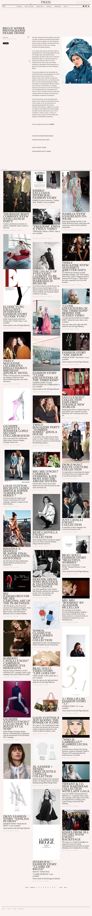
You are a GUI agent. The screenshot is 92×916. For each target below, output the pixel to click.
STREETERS (57, 6)
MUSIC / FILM (39, 6)
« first (26, 887)
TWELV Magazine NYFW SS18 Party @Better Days (75, 266)
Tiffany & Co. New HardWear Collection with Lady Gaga (75, 787)
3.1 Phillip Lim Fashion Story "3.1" (74, 701)
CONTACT (9, 908)
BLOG (65, 6)
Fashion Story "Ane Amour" (74, 353)
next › (61, 887)
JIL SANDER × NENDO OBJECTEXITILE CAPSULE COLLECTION (44, 771)
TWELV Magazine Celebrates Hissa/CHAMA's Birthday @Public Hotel (15, 367)
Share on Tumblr (24, 43)
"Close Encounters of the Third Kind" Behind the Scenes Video (75, 310)
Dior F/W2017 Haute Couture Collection (75, 467)
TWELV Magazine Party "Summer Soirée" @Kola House (46, 429)
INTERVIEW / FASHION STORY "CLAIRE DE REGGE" (45, 865)
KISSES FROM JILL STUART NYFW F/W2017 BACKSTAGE (75, 836)
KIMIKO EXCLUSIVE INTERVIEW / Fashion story (45, 194)
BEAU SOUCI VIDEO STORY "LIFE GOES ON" (44, 671)
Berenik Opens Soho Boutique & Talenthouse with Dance (45, 583)
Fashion (5, 37)
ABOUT (3, 908)
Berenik (38, 591)
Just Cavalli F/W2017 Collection (72, 522)
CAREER (14, 908)
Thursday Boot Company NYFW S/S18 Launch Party (16, 217)
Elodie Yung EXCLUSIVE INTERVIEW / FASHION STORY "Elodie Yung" (15, 311)
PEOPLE (49, 6)
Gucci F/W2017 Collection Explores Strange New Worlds (73, 402)
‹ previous (32, 887)
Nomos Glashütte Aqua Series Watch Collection (43, 635)
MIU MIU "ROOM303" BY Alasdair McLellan (73, 604)
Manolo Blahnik (8, 563)
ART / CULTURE (29, 6)
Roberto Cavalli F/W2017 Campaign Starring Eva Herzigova (16, 663)
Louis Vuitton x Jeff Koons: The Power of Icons (46, 720)
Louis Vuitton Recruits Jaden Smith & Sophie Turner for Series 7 (16, 490)
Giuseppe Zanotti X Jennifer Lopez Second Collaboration (16, 430)
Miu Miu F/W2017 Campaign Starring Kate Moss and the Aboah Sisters (45, 476)
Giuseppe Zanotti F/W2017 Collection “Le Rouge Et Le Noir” (16, 724)
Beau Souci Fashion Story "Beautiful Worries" (74, 559)
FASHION (19, 6)
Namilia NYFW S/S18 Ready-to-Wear (74, 216)
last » (65, 887)
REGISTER (80, 2)
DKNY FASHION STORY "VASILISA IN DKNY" (16, 819)
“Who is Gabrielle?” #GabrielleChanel (75, 743)
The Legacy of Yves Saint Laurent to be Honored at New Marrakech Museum (46, 277)
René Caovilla (48, 540)
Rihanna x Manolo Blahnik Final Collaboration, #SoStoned (16, 553)
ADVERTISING (21, 908)
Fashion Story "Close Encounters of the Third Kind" (46, 376)
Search (3, 6)
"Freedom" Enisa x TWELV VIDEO (46, 227)
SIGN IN (87, 2)
